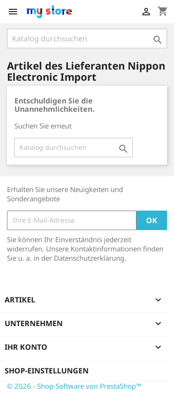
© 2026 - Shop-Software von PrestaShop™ (74, 386)
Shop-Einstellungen (47, 371)
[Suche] (87, 38)
